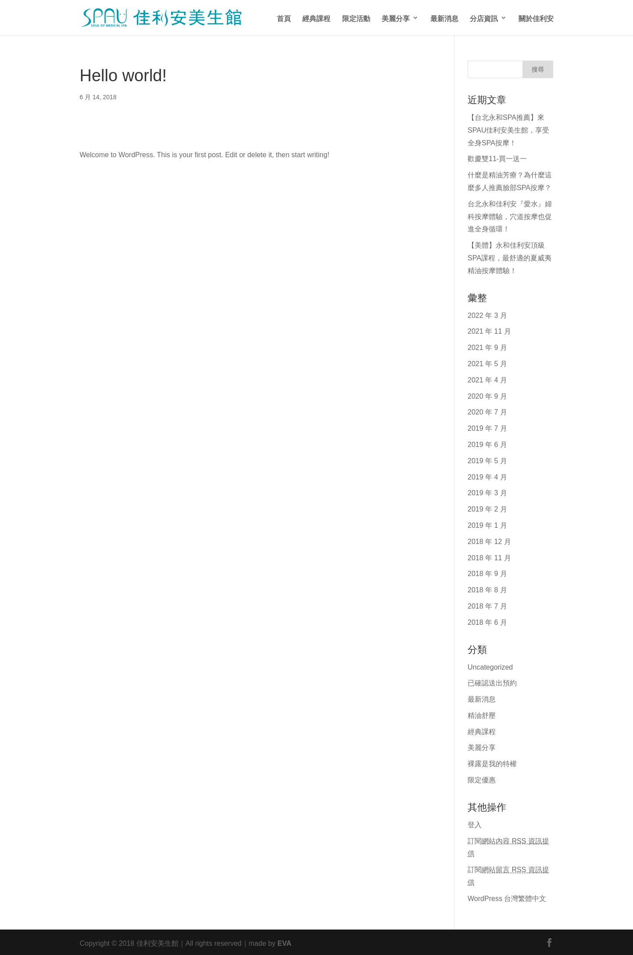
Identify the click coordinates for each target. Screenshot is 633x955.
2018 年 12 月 (489, 540)
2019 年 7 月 (487, 427)
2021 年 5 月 (487, 362)
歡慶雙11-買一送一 (497, 157)
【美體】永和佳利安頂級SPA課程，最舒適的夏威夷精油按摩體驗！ (509, 257)
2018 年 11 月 (489, 556)
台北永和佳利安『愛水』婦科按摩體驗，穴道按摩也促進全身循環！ (510, 215)
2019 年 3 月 (487, 491)
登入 (475, 823)
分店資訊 (484, 17)
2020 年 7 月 (487, 410)
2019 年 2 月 (487, 508)
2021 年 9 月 (487, 346)
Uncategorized (490, 666)
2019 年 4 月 (487, 475)
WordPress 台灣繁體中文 (507, 897)
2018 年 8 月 (487, 588)
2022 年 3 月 (487, 314)
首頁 (284, 17)
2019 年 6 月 (487, 443)
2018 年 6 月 (487, 621)
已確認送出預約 (492, 681)
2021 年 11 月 (489, 330)
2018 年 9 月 (487, 572)
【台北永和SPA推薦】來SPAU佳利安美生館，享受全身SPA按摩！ (508, 129)
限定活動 (356, 17)
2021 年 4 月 (487, 378)
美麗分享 (396, 17)
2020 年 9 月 (487, 395)
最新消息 (444, 17)
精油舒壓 (482, 714)
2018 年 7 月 (487, 605)
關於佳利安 (536, 17)
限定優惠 (482, 778)
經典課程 (316, 17)
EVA (285, 942)
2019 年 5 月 (487, 459)
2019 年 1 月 (487, 524)
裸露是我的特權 (492, 762)
